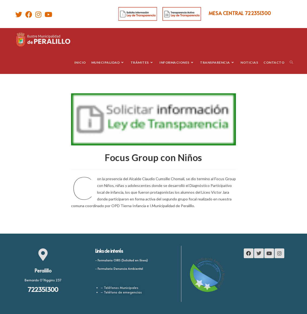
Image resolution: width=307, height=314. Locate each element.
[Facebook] (29, 14)
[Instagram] (38, 14)
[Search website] (291, 62)
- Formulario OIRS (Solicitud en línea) (121, 260)
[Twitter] (19, 14)
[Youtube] (48, 14)
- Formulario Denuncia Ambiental (119, 269)
